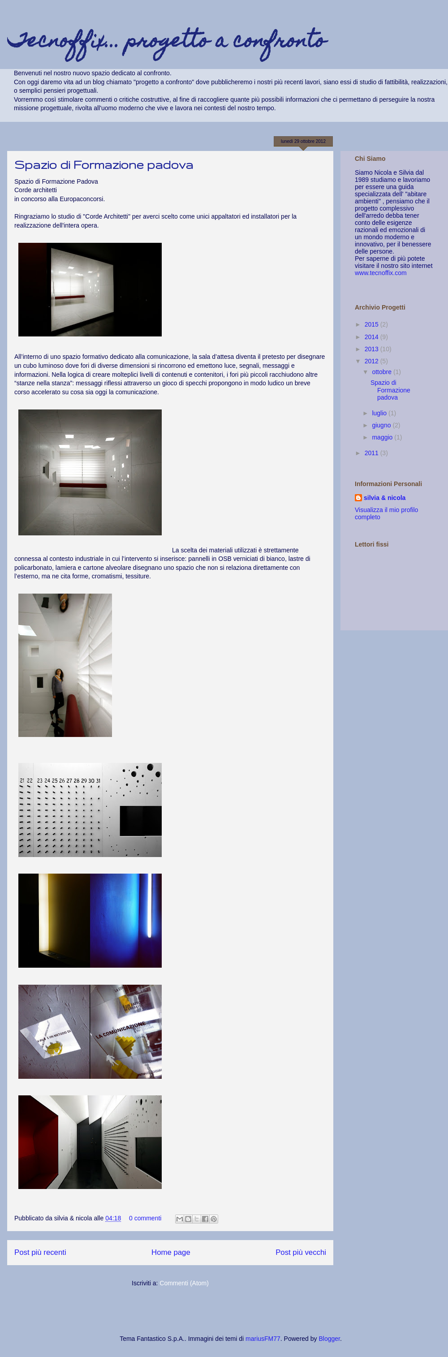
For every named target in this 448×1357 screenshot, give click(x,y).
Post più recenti (40, 1252)
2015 (372, 324)
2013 (372, 349)
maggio (383, 437)
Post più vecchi (301, 1252)
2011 (372, 453)
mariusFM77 (263, 1338)
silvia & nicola (384, 497)
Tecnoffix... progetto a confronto (166, 42)
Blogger (329, 1338)
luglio (380, 413)
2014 (372, 336)
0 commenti (145, 1218)
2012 (372, 361)
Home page (170, 1252)
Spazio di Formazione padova (103, 164)
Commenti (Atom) (184, 1283)
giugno (382, 425)
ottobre (382, 371)
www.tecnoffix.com (381, 272)
